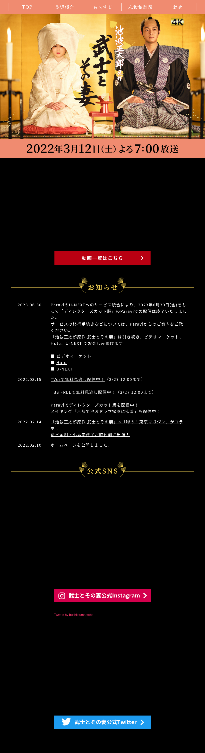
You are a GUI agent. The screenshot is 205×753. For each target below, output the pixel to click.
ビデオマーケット (73, 356)
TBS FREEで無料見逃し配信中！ (83, 392)
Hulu (61, 362)
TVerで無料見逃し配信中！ (78, 379)
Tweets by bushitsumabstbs (73, 615)
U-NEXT (64, 369)
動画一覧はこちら (102, 257)
